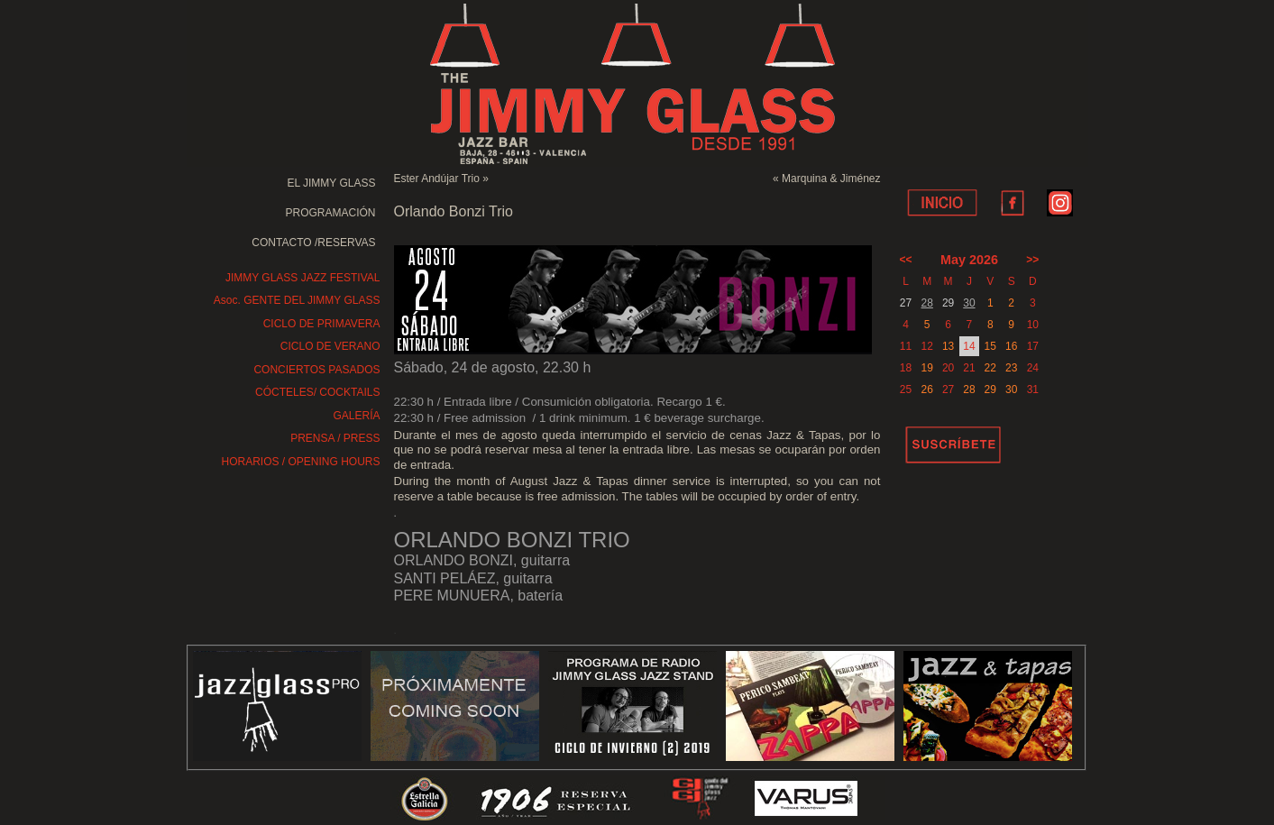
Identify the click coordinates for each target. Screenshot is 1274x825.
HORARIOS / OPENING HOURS (300, 461)
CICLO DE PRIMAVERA (321, 323)
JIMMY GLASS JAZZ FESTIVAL (302, 277)
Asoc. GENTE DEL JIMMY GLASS (297, 300)
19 (927, 368)
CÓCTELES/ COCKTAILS (317, 392)
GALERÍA (356, 415)
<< (906, 259)
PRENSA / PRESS (335, 438)
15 (990, 346)
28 (927, 303)
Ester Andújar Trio (437, 178)
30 (969, 303)
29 (990, 389)
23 (1011, 368)
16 (1011, 346)
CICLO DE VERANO (330, 346)
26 (927, 389)
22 (990, 368)
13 (948, 346)
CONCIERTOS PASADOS (316, 369)
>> (1032, 259)
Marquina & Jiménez (831, 178)
